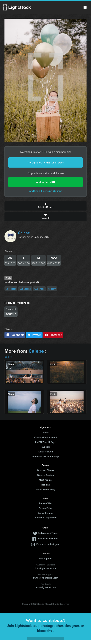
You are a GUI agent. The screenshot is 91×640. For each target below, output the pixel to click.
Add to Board (45, 206)
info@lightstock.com (45, 568)
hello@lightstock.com (45, 587)
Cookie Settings (45, 512)
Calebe (24, 232)
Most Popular (45, 479)
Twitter (34, 335)
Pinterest (53, 335)
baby (52, 288)
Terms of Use (45, 503)
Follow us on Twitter (48, 532)
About (46, 432)
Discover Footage (45, 475)
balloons (25, 288)
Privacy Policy (45, 508)
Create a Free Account (45, 437)
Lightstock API (45, 451)
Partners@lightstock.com (45, 577)
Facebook (15, 335)
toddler (11, 288)
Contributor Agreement (45, 517)
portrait (39, 288)
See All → (10, 356)
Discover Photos (45, 470)
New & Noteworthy (45, 489)
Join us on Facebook (48, 538)
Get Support (45, 558)
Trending (45, 484)
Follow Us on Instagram (48, 544)
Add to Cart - (45, 182)
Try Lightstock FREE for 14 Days (45, 162)
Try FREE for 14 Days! (45, 442)
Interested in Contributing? (45, 456)
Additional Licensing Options (45, 191)
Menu (85, 7)
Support (46, 446)
